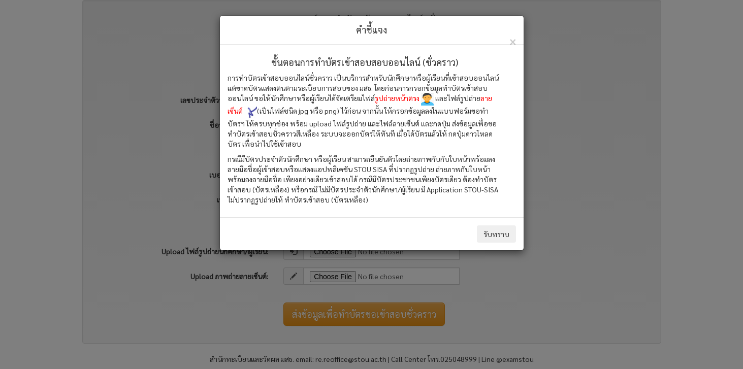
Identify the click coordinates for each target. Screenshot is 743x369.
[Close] (512, 41)
